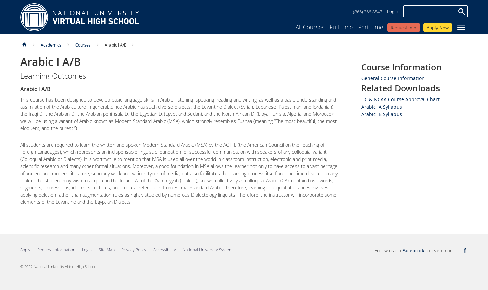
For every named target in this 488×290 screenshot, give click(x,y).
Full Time (341, 27)
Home (79, 17)
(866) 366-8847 (367, 11)
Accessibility (164, 249)
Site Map (107, 249)
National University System (208, 249)
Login (392, 11)
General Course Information (393, 78)
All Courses (310, 27)
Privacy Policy (133, 249)
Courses (83, 45)
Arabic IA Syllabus (381, 107)
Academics (51, 45)
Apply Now (438, 27)
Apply (25, 249)
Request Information (56, 249)
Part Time (370, 27)
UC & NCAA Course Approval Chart (400, 99)
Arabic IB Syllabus (381, 114)
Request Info (403, 27)
